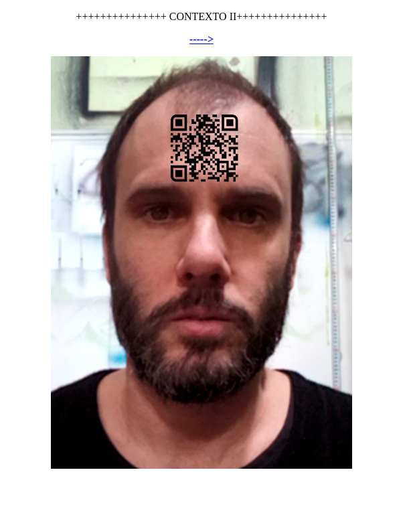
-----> (201, 39)
